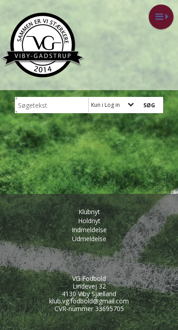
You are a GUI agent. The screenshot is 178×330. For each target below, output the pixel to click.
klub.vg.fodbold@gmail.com (89, 301)
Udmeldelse (89, 238)
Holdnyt (89, 220)
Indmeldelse (89, 229)
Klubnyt (89, 211)
